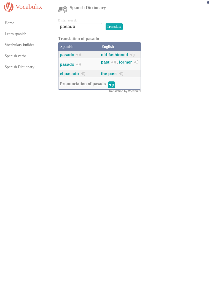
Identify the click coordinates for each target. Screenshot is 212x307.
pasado (67, 54)
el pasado (69, 73)
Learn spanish (15, 34)
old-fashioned (114, 54)
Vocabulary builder (19, 45)
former (125, 62)
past (105, 62)
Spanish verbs (15, 56)
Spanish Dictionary (19, 67)
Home (9, 23)
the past (109, 73)
